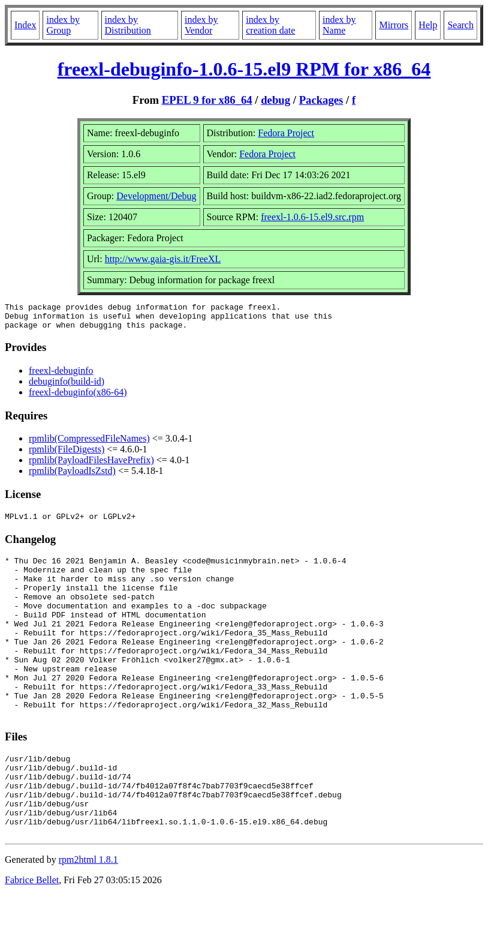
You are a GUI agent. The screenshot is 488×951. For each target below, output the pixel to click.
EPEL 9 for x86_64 (207, 100)
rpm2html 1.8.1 (88, 915)
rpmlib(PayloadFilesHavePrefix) (91, 465)
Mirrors (393, 25)
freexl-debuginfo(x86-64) (78, 397)
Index (25, 25)
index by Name (339, 24)
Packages (321, 100)
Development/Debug (156, 196)
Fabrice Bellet (32, 936)
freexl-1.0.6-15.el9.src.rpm (312, 217)
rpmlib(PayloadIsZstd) (72, 476)
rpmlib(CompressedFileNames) (89, 444)
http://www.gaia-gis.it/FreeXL (163, 259)
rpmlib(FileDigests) (66, 454)
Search (460, 25)
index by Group (63, 24)
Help (427, 25)
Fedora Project (286, 133)
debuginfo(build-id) (66, 387)
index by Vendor (201, 24)
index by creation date (270, 24)
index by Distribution (128, 24)
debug (275, 100)
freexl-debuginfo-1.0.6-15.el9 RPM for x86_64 (244, 69)
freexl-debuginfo (61, 376)
